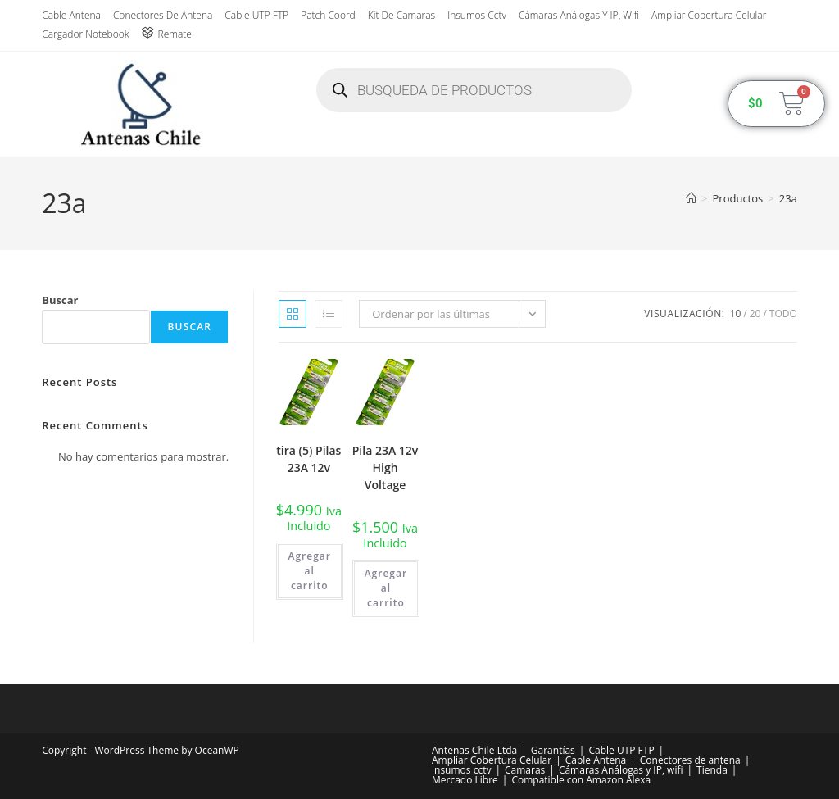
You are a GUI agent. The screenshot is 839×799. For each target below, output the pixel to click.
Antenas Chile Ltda (474, 750)
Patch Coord (328, 15)
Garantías (553, 750)
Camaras (525, 770)
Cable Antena (71, 15)
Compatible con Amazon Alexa (581, 780)
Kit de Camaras (401, 15)
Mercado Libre (465, 780)
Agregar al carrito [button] (309, 570)
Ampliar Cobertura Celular (708, 15)
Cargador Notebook (85, 34)
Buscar (60, 300)
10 (735, 313)
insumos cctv (476, 15)
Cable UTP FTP (256, 15)
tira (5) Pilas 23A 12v (308, 459)
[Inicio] (691, 198)
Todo (783, 313)
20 (755, 313)
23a (788, 198)
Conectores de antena (162, 15)
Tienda (712, 770)
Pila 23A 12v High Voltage (385, 468)
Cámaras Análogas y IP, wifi (579, 15)
